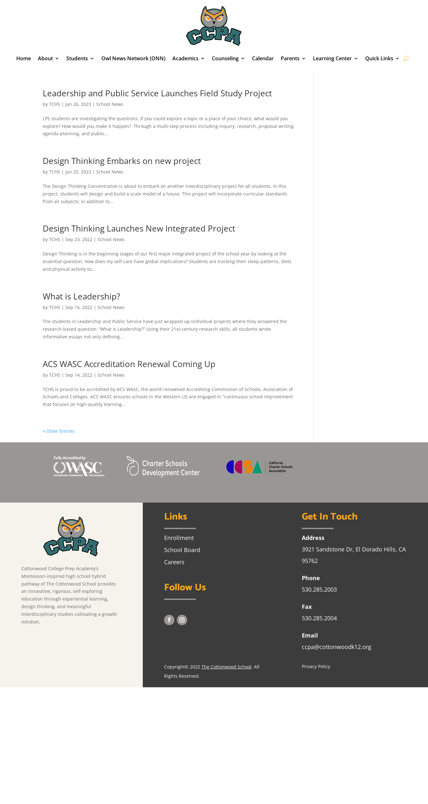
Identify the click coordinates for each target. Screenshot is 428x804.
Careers (174, 562)
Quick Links (379, 58)
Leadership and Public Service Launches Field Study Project (157, 93)
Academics (185, 58)
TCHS (54, 104)
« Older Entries (59, 431)
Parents (290, 58)
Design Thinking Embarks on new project (122, 160)
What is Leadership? (81, 296)
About (45, 58)
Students (77, 58)
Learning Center (332, 58)
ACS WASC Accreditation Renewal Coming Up (129, 364)
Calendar (263, 58)
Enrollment (179, 538)
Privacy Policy (316, 666)
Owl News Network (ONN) (133, 58)
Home (23, 58)
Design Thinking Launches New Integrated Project (139, 228)
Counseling (225, 58)
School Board (182, 550)
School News (109, 104)
